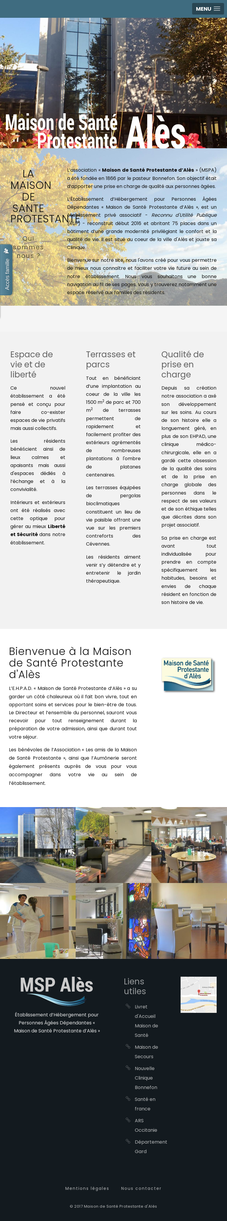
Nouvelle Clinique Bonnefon (146, 1078)
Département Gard (147, 1147)
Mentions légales (87, 1188)
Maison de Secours (146, 1052)
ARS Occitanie (146, 1125)
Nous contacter (141, 1188)
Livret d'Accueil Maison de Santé (146, 1021)
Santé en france (145, 1104)
